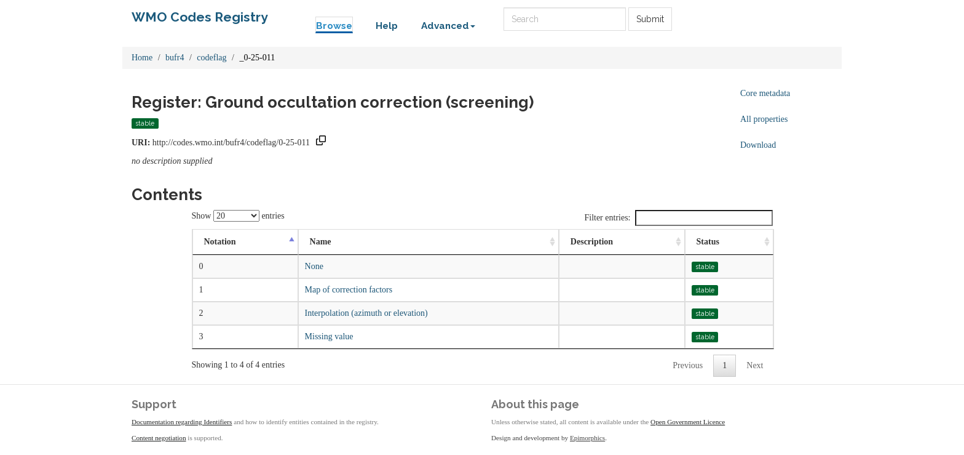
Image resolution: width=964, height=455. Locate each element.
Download (758, 145)
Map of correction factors (349, 289)
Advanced (448, 25)
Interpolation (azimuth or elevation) (366, 313)
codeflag (211, 57)
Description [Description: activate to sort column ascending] (592, 241)
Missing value (329, 336)
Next (754, 365)
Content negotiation (159, 437)
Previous (688, 365)
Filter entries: (678, 218)
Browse (334, 25)
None (314, 266)
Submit (650, 19)
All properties (764, 119)
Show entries (238, 216)
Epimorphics (587, 437)
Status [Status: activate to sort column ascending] (708, 241)
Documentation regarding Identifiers (182, 421)
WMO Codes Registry (200, 17)
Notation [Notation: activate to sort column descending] (220, 241)
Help (387, 25)
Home (142, 57)
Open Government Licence (687, 421)
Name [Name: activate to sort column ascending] (320, 241)
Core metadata (765, 93)
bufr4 (174, 57)
